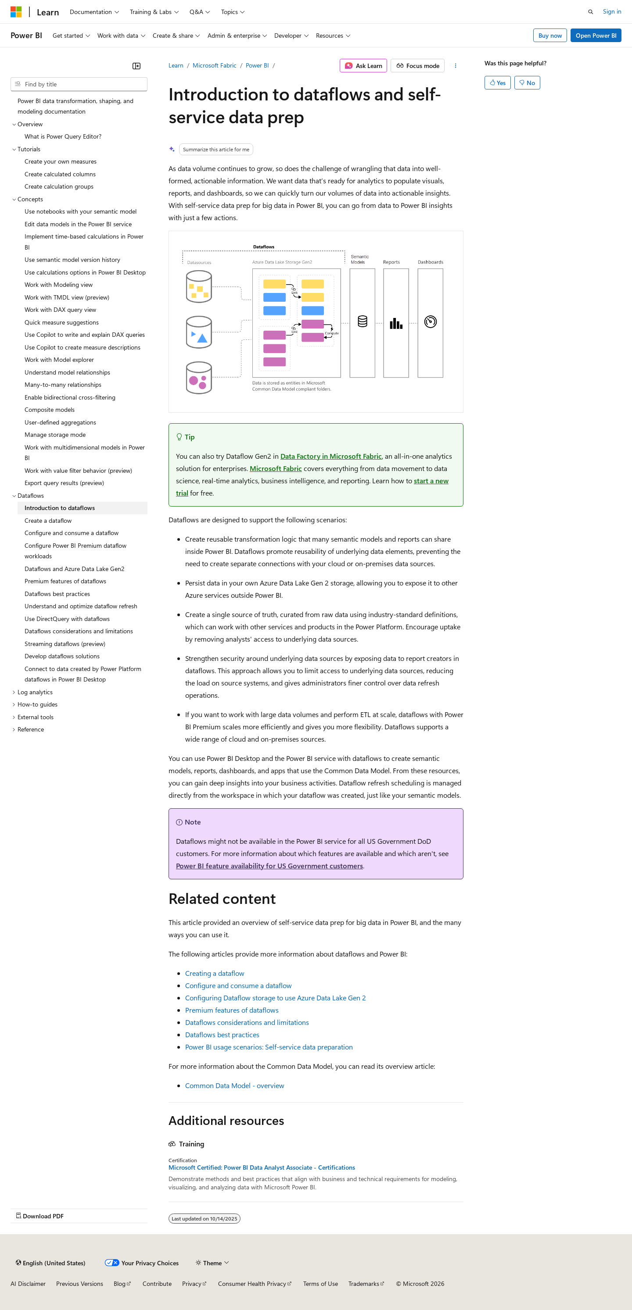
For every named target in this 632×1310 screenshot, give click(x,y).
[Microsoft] (16, 12)
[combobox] (79, 84)
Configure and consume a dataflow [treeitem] (71, 532)
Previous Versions (79, 1283)
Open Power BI (596, 35)
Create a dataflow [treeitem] (48, 520)
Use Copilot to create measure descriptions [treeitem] (82, 347)
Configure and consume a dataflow (238, 985)
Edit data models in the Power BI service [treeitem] (78, 224)
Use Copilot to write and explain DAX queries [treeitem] (85, 334)
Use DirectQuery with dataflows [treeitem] (67, 618)
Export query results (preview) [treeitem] (64, 482)
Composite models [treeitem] (50, 409)
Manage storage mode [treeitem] (55, 434)
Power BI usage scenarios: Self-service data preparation (269, 1046)
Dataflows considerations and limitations (247, 1022)
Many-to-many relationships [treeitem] (63, 384)
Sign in (612, 11)
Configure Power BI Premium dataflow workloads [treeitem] (75, 550)
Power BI (257, 65)
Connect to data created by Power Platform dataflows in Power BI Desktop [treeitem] (83, 674)
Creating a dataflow (214, 973)
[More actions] (455, 66)
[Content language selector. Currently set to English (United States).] (51, 1263)
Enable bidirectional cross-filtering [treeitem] (70, 397)
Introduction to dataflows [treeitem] (60, 507)
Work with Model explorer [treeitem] (59, 359)
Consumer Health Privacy (252, 1283)
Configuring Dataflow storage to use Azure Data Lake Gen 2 (275, 997)
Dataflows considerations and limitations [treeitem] (79, 631)
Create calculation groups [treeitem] (59, 186)
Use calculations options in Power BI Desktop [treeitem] (85, 272)
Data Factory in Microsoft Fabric (331, 455)
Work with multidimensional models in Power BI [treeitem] (85, 452)
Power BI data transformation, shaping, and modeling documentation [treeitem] (75, 106)
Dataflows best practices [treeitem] (57, 593)
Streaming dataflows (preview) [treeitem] (65, 643)
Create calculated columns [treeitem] (60, 174)
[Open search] (591, 12)
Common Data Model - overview (234, 1085)
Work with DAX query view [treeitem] (60, 309)
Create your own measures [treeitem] (61, 161)
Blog (120, 1283)
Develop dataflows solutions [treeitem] (62, 656)
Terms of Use (320, 1283)
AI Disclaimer (28, 1283)
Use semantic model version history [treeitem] (72, 259)
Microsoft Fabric (215, 65)
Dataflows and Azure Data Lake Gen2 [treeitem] (75, 568)
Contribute (157, 1283)
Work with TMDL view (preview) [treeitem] (67, 297)
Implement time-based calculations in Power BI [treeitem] (84, 241)
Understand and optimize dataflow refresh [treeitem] (81, 606)
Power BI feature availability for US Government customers (269, 865)
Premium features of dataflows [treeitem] (65, 581)
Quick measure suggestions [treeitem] (62, 322)
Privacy (191, 1283)
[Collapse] (136, 66)
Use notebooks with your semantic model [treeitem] (80, 211)
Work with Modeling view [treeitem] (59, 284)
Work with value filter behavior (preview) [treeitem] (78, 470)
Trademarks (363, 1283)
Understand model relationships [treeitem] (67, 372)
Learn (176, 65)
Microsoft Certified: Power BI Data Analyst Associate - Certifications (262, 1167)
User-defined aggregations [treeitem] (60, 422)
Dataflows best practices (222, 1034)
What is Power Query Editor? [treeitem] (63, 136)
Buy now (550, 35)
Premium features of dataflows (232, 1009)
